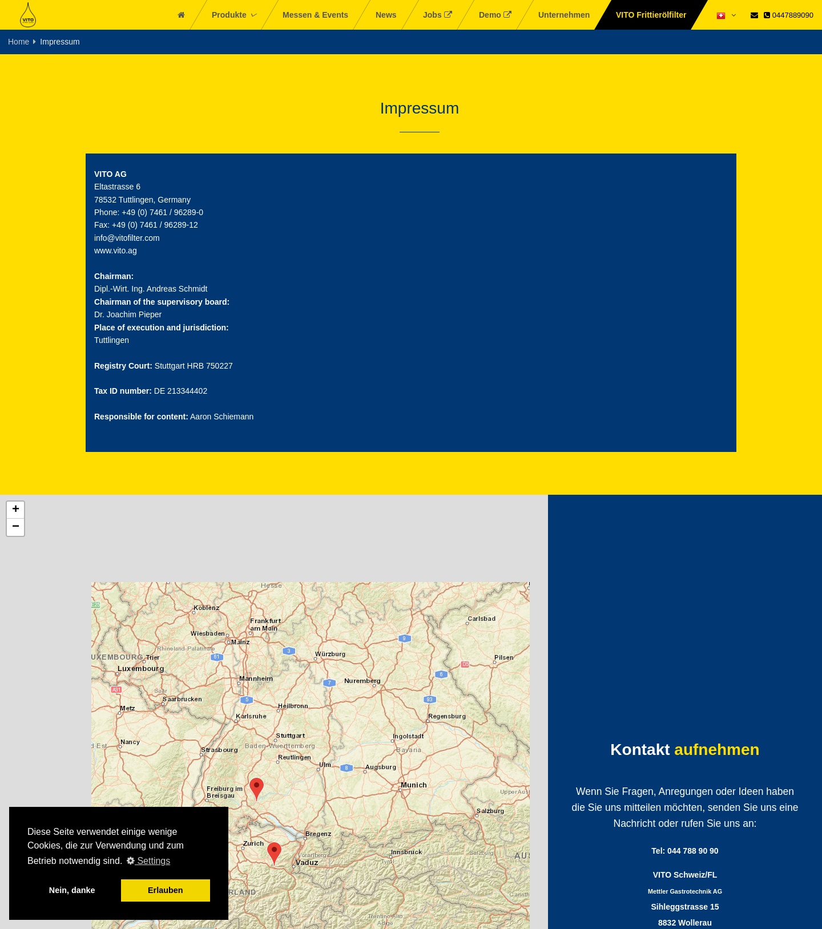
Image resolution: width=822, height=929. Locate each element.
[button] (256, 789)
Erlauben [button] (165, 890)
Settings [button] (148, 861)
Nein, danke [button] (72, 890)
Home (18, 41)
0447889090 (788, 15)
